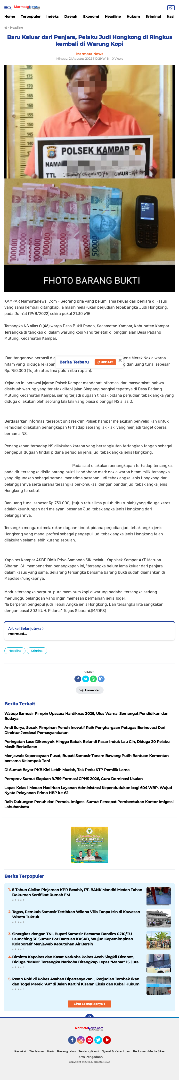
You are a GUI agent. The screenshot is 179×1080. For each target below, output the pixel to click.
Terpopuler (31, 16)
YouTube (110, 1042)
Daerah (70, 16)
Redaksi (20, 1051)
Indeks (52, 16)
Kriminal (153, 16)
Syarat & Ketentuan (116, 1051)
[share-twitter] (85, 679)
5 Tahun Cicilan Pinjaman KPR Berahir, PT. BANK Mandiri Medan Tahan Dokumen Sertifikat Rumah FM (77, 892)
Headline (113, 16)
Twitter (100, 1042)
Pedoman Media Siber (149, 1051)
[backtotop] (89, 1018)
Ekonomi (91, 16)
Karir (50, 1051)
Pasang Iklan (66, 1051)
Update (105, 362)
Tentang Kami (89, 1051)
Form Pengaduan (90, 1057)
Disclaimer (36, 1051)
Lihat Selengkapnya (90, 1004)
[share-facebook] (77, 679)
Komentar (90, 689)
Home (9, 16)
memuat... (17, 633)
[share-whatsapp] (93, 679)
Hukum (133, 16)
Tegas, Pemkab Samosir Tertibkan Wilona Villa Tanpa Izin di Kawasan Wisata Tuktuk (76, 914)
